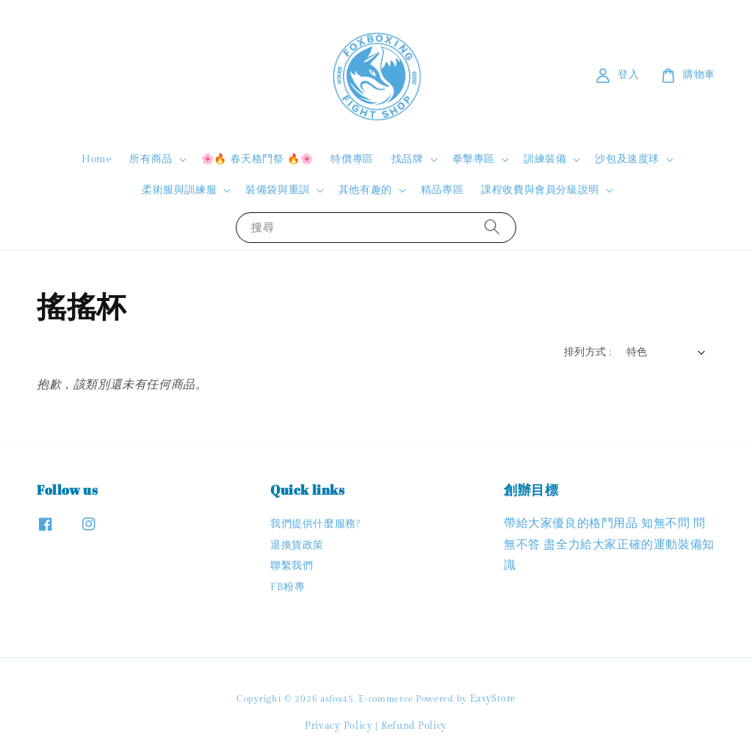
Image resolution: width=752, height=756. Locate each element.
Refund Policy (414, 726)
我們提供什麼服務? (315, 524)
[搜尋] (492, 227)
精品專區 (442, 190)
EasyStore (493, 699)
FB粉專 (287, 587)
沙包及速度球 (627, 159)
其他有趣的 (365, 190)
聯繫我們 (291, 566)
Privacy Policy (339, 726)
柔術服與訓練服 (179, 190)
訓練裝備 (545, 159)
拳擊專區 (473, 159)
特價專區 (351, 159)
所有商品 (150, 159)
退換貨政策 (297, 545)
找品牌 (407, 159)
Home (97, 159)
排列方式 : (587, 352)
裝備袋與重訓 (277, 190)
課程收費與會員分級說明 (540, 190)
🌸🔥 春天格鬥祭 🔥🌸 (257, 159)
